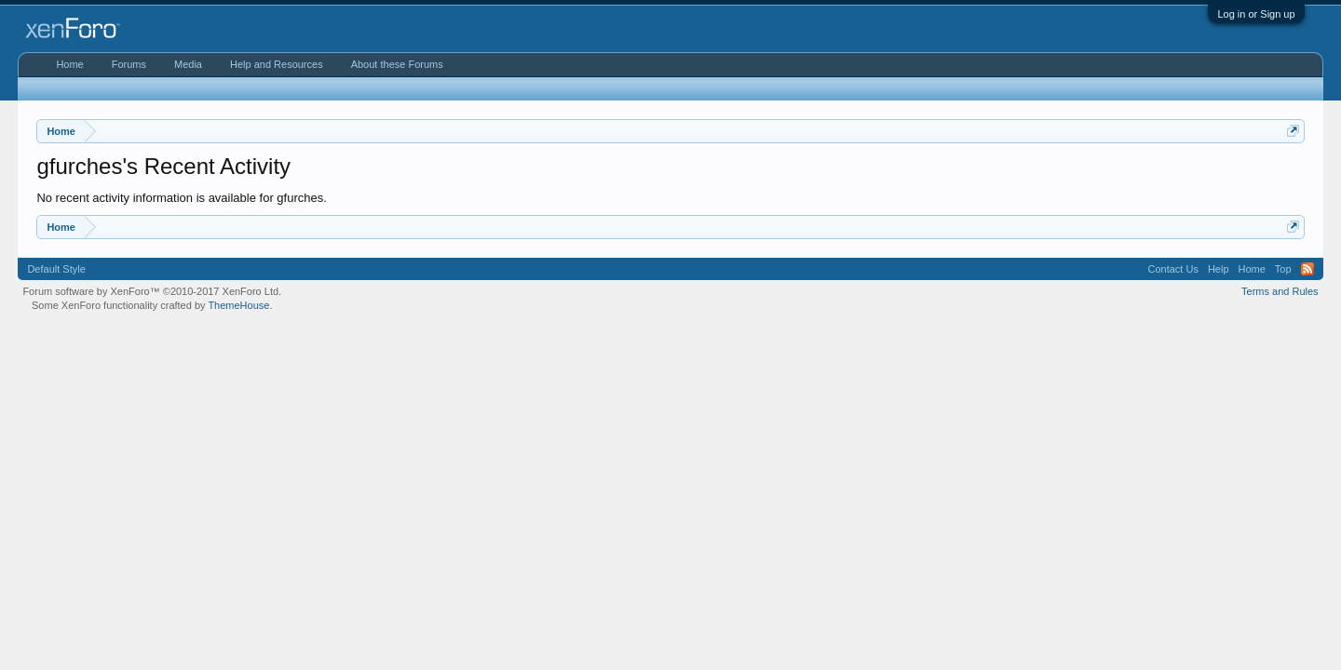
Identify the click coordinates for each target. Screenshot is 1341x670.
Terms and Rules (1280, 291)
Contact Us (1172, 269)
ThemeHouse (238, 305)
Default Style (56, 269)
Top (1283, 269)
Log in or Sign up (1255, 14)
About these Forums (397, 64)
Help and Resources (276, 64)
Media (188, 64)
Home (69, 64)
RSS (1307, 268)
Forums (129, 64)
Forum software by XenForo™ (151, 291)
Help (1218, 269)
